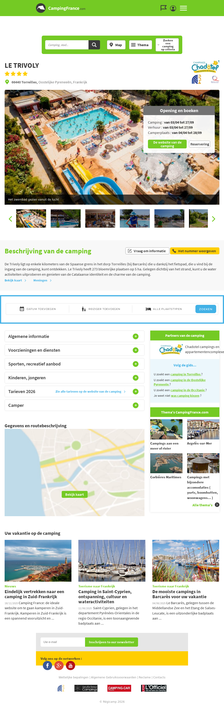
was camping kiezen (185, 396)
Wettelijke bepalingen (73, 677)
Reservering (199, 144)
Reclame (145, 677)
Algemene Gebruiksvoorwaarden (113, 677)
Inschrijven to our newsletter (111, 642)
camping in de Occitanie (188, 390)
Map (115, 44)
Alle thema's (205, 504)
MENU (183, 8)
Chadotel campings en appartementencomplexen (189, 349)
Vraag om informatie (146, 251)
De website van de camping (167, 144)
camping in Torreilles (186, 374)
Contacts (159, 677)
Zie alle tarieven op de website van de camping (91, 391)
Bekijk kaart (16, 280)
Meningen (42, 280)
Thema (139, 44)
